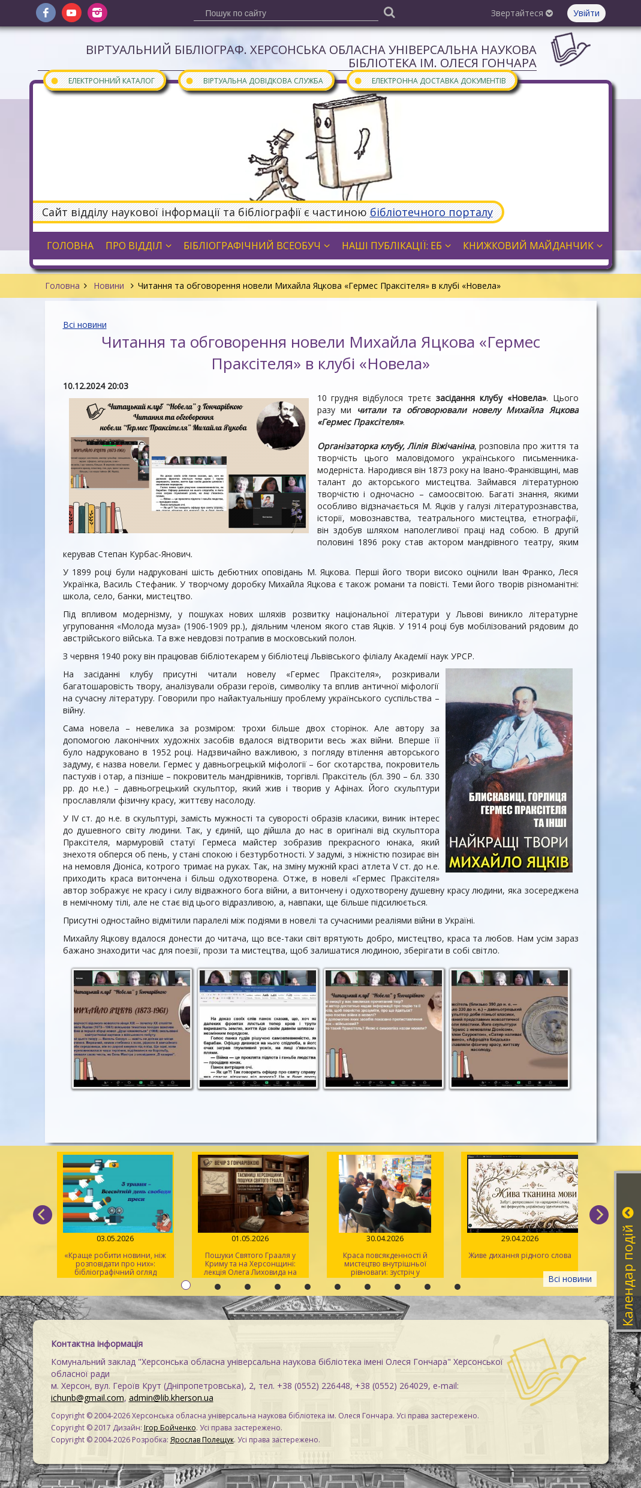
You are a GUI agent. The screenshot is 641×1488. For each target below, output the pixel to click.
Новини (109, 285)
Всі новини (85, 324)
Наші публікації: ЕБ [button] (396, 245)
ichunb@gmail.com (87, 1397)
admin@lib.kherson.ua (171, 1397)
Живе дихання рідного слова (519, 1207)
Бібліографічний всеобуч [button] (256, 245)
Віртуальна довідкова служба (254, 80)
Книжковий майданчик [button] (533, 245)
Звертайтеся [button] (522, 13)
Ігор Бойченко (170, 1428)
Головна (62, 285)
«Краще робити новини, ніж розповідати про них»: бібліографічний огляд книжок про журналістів (115, 1216)
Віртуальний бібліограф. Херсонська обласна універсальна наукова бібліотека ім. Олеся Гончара (311, 56)
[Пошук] (390, 11)
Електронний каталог (102, 80)
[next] (599, 1214)
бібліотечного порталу (431, 212)
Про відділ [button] (138, 245)
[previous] (42, 1214)
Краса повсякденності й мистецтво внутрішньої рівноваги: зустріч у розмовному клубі (385, 1216)
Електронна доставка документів (430, 80)
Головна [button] (70, 245)
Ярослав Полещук (202, 1440)
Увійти (586, 13)
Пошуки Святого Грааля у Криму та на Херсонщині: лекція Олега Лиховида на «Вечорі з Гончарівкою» (250, 1216)
